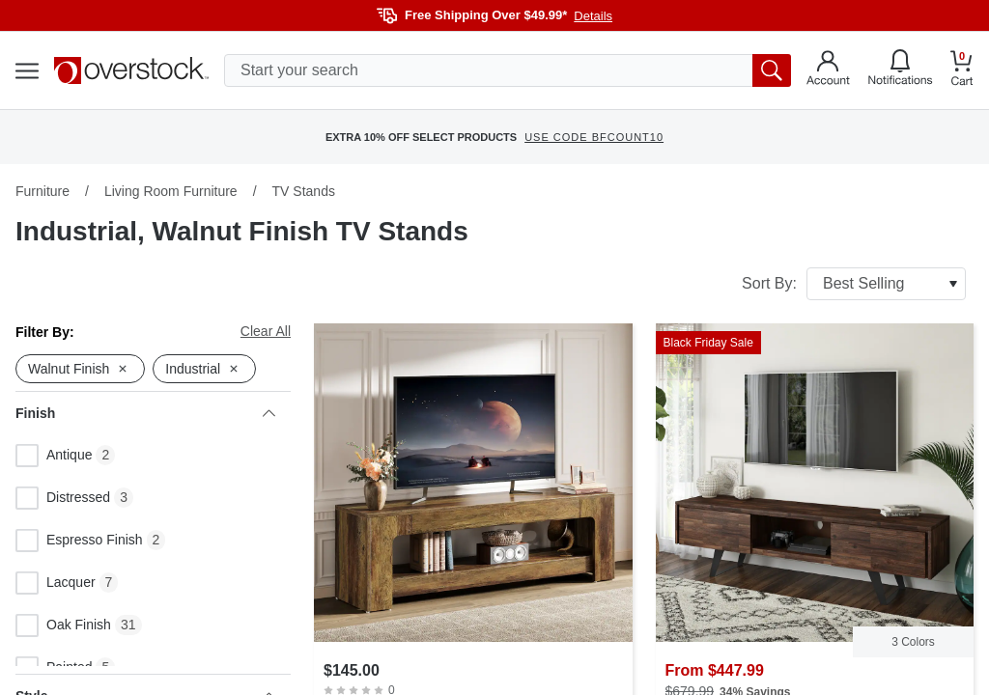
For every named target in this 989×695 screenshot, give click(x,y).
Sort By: (854, 283)
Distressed (62, 498)
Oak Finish (63, 625)
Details (593, 16)
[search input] (507, 70)
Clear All (265, 331)
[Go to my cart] (962, 71)
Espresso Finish (79, 540)
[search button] (771, 70)
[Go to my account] (828, 70)
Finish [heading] (145, 413)
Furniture (42, 191)
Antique (53, 455)
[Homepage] (131, 70)
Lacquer (55, 583)
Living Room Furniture (171, 191)
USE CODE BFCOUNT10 (594, 137)
